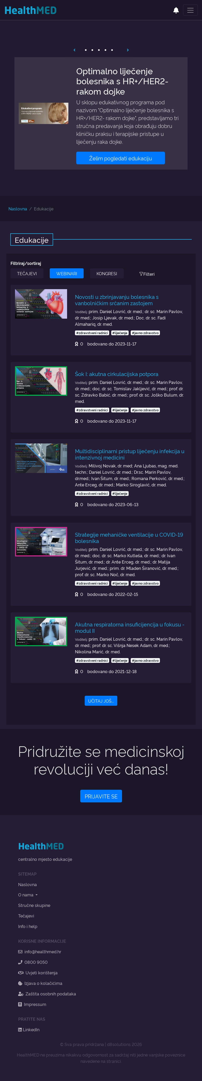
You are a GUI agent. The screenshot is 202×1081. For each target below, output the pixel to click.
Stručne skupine (34, 905)
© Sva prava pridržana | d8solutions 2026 (101, 1044)
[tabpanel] (101, 113)
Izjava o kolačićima (40, 983)
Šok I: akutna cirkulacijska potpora (116, 373)
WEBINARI (66, 273)
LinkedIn (28, 1029)
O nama (26, 894)
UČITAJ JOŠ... (101, 701)
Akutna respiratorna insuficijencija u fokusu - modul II (129, 627)
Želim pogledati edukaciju (120, 158)
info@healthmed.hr (39, 951)
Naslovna (17, 208)
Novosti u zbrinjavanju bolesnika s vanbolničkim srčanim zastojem (117, 300)
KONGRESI (107, 273)
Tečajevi (26, 916)
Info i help (27, 926)
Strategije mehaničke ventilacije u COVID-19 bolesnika (129, 537)
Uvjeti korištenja (38, 972)
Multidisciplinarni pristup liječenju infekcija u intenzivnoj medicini (129, 454)
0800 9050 (33, 962)
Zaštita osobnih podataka (47, 993)
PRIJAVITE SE (101, 796)
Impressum (32, 1004)
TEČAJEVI (27, 273)
